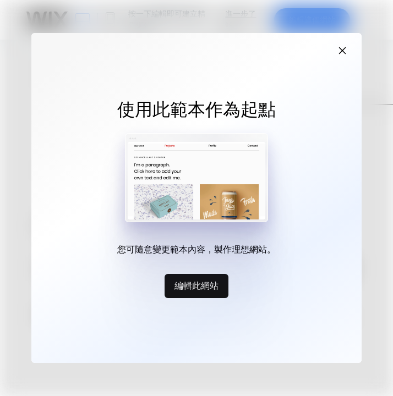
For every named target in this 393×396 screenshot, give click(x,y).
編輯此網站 (196, 285)
